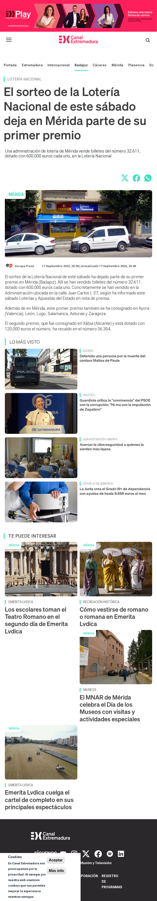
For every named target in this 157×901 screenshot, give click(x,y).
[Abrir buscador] (148, 40)
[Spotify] (110, 853)
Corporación (86, 876)
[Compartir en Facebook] (136, 178)
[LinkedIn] (121, 853)
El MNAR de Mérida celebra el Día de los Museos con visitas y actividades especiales (110, 708)
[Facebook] (98, 853)
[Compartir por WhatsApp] (148, 178)
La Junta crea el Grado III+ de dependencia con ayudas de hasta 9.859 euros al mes (115, 491)
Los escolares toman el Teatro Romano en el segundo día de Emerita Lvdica (36, 620)
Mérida (117, 65)
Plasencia (136, 65)
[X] (86, 853)
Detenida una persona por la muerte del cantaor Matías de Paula (112, 358)
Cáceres (100, 65)
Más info (56, 871)
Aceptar (56, 860)
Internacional (58, 65)
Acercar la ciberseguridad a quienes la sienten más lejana (112, 446)
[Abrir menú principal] (9, 40)
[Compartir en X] (125, 178)
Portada (10, 65)
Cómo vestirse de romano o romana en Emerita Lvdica (114, 617)
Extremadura (32, 65)
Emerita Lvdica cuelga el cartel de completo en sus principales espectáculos (39, 800)
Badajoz (81, 65)
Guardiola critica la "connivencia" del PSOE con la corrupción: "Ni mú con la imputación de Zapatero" (115, 404)
